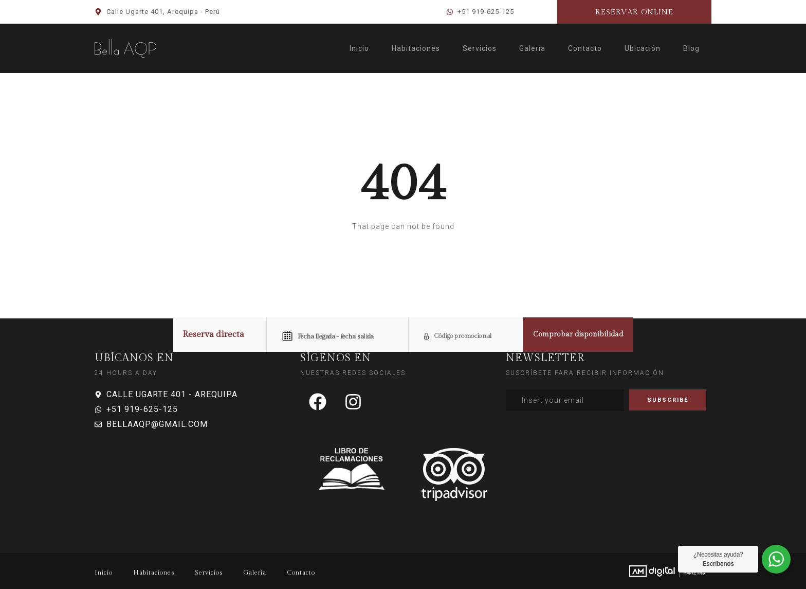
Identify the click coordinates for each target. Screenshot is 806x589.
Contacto (585, 48)
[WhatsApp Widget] (776, 559)
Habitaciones (416, 48)
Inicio (359, 48)
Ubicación (643, 48)
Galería (532, 48)
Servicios (480, 48)
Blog (691, 48)
